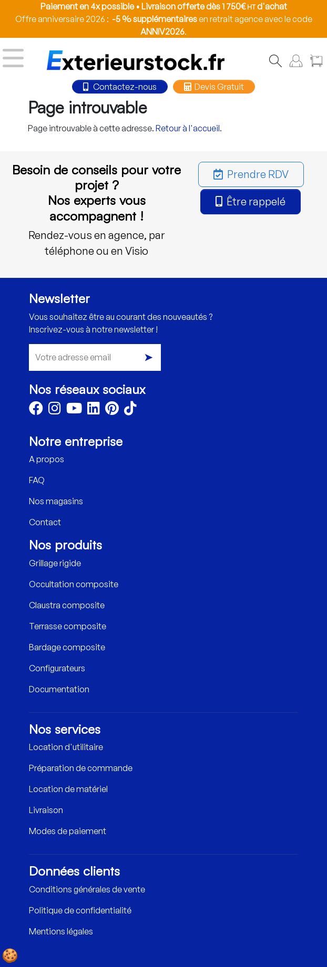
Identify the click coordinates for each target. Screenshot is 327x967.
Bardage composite (67, 647)
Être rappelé (250, 201)
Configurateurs (57, 668)
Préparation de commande (80, 768)
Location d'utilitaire (66, 747)
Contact (45, 522)
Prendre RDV (251, 174)
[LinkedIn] (93, 410)
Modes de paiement (67, 831)
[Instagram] (54, 410)
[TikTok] (130, 410)
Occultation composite (73, 584)
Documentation (59, 689)
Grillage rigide (55, 563)
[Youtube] (74, 410)
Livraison (46, 810)
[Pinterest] (112, 410)
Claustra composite (67, 605)
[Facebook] (36, 410)
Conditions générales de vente (87, 889)
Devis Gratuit (214, 86)
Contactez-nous (120, 86)
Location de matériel (68, 789)
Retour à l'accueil (188, 128)
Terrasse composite (67, 626)
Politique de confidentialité (80, 910)
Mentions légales (61, 931)
